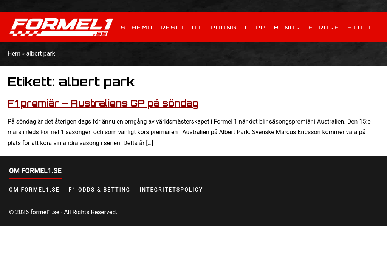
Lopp (255, 27)
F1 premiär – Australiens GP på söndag (103, 103)
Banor (287, 27)
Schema (137, 27)
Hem (14, 53)
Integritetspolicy (171, 190)
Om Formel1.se (34, 190)
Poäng (224, 27)
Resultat (182, 27)
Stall (360, 27)
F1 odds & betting (99, 190)
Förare (323, 27)
